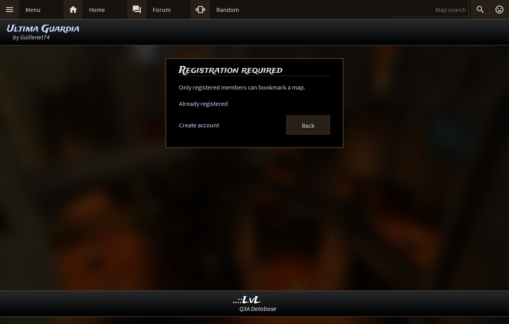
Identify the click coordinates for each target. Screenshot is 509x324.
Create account (199, 125)
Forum (162, 10)
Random (227, 10)
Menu (33, 10)
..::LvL (247, 300)
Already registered (203, 103)
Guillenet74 (35, 37)
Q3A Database (257, 308)
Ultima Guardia (43, 29)
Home (97, 10)
